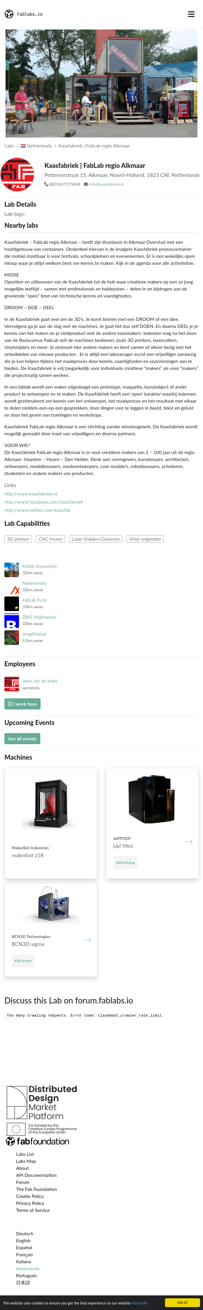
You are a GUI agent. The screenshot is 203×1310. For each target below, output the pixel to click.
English (23, 1240)
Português (26, 1275)
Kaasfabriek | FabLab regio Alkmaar (94, 145)
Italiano (23, 1261)
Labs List (25, 1154)
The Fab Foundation (36, 1189)
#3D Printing (125, 862)
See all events (22, 738)
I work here (22, 704)
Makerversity (34, 583)
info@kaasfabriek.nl (106, 184)
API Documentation (36, 1175)
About (22, 1168)
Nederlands (27, 1268)
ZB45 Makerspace (39, 617)
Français (24, 1254)
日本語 (23, 1282)
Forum (22, 1182)
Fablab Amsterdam (39, 566)
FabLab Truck (34, 600)
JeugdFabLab (34, 633)
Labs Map (26, 1161)
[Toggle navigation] (191, 14)
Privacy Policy (30, 1203)
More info (139, 1303)
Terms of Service (33, 1210)
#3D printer (23, 961)
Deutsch (24, 1233)
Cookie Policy (30, 1196)
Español (24, 1247)
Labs (9, 145)
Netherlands (36, 145)
